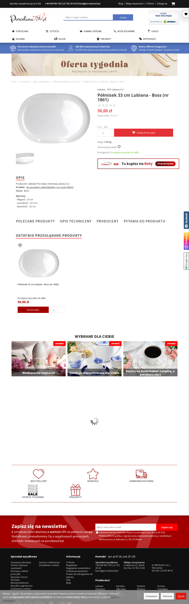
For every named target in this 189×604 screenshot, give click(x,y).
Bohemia (120, 572)
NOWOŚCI (61, 475)
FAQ (68, 559)
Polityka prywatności (77, 550)
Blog (120, 3)
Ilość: (100, 126)
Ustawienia (151, 596)
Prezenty (106, 38)
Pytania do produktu (144, 221)
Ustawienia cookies (21, 568)
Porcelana (22, 31)
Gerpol (140, 569)
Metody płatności (20, 562)
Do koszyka (33, 309)
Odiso (140, 572)
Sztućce (54, 31)
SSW (139, 574)
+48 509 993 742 (53, 3)
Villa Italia (121, 566)
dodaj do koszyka (143, 132)
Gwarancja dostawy (21, 542)
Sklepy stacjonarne (134, 3)
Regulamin (71, 544)
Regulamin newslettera (78, 547)
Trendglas (163, 566)
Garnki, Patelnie (93, 31)
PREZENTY (161, 475)
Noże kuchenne (126, 31)
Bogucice (100, 572)
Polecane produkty (35, 221)
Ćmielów (99, 569)
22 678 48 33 (166, 550)
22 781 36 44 (69, 3)
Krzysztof (100, 574)
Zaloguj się (162, 3)
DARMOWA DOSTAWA (94, 475)
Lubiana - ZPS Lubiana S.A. (110, 89)
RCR (118, 574)
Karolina (120, 563)
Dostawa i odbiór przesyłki (19, 552)
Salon (61, 38)
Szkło (155, 31)
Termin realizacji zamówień (19, 546)
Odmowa (167, 596)
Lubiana (99, 563)
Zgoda (181, 596)
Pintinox (141, 566)
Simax (161, 572)
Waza (119, 569)
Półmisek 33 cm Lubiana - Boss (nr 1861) (38, 284)
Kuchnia (20, 38)
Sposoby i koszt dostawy (19, 558)
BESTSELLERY (28, 475)
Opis (20, 177)
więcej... (162, 574)
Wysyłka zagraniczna (21, 565)
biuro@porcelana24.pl (88, 3)
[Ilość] (58, 310)
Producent (108, 221)
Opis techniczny (76, 221)
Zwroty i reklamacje (49, 542)
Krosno (161, 563)
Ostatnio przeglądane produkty (49, 235)
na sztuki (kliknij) (65, 187)
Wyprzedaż (149, 38)
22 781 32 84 (138, 547)
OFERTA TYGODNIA (127, 475)
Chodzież (100, 566)
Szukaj (123, 17)
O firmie (150, 3)
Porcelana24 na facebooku (186, 220)
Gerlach (141, 563)
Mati (160, 569)
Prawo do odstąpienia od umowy (79, 555)
